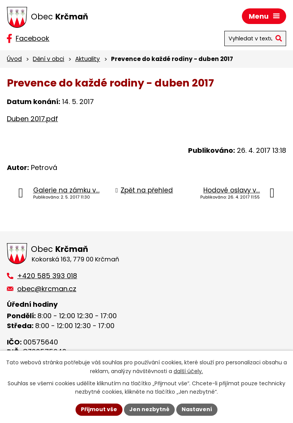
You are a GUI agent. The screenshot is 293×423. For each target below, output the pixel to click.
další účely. (188, 371)
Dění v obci (48, 59)
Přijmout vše (99, 409)
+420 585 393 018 (47, 275)
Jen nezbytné (149, 409)
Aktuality (87, 59)
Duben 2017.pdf (32, 118)
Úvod (14, 59)
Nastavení (197, 409)
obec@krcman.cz (46, 288)
